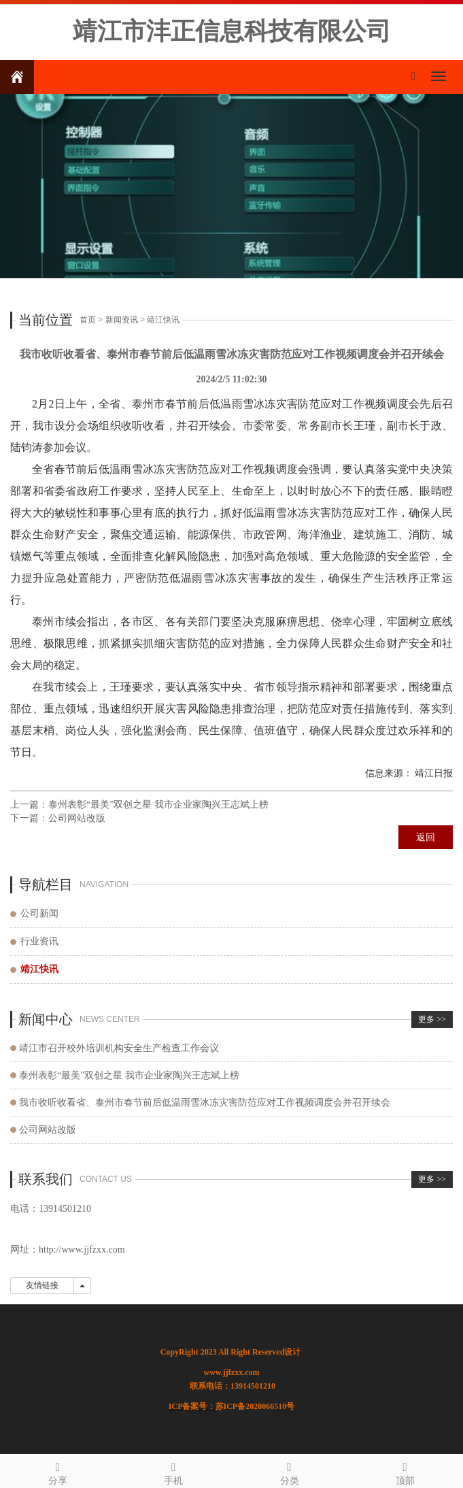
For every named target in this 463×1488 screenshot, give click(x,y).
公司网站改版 (76, 818)
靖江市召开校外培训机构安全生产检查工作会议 (119, 1048)
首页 (88, 320)
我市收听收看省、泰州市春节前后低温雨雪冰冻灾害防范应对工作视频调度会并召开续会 (204, 1102)
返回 (425, 837)
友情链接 (42, 1285)
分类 (289, 1471)
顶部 (405, 1471)
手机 (173, 1471)
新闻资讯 (121, 320)
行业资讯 (39, 941)
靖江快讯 (163, 320)
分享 (58, 1471)
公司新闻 (39, 913)
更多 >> (432, 1019)
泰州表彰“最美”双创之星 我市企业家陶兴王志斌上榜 (158, 804)
